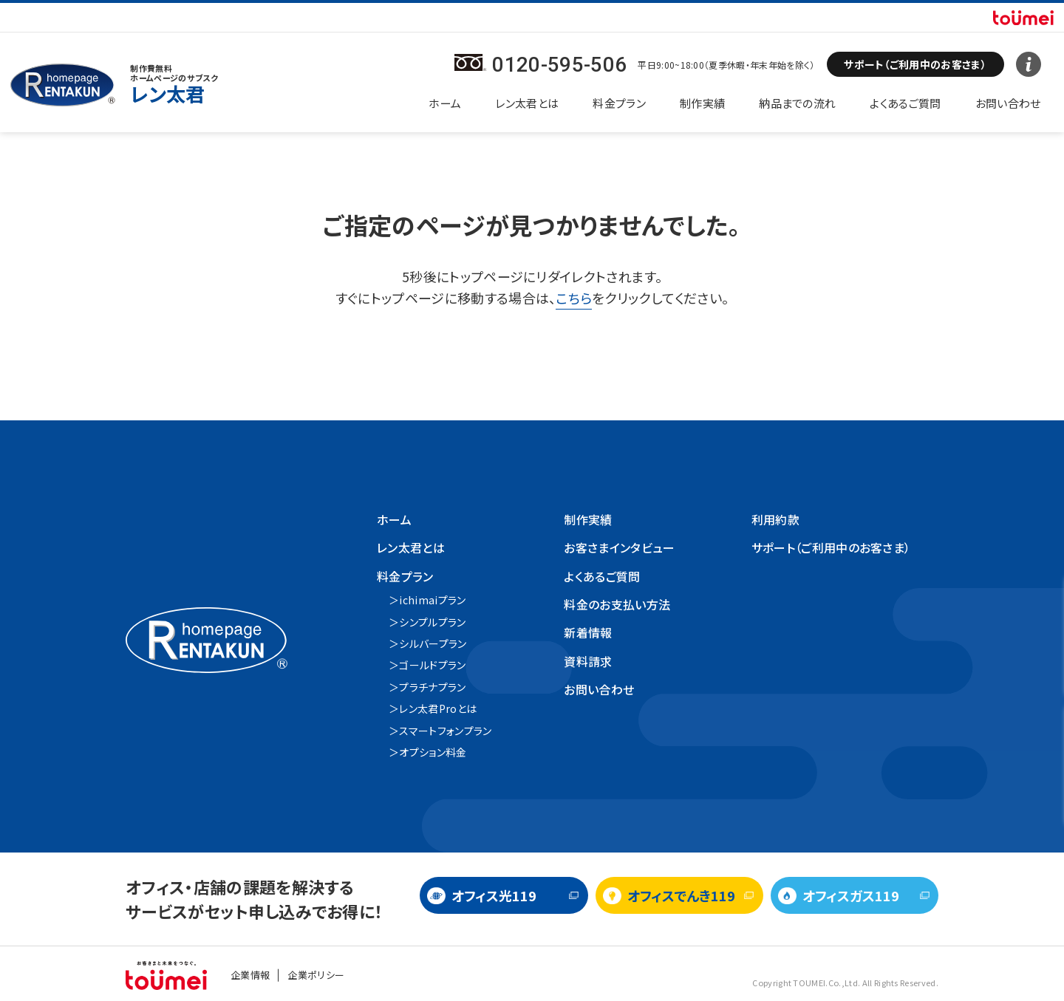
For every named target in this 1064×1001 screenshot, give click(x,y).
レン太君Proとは (438, 708)
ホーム (445, 103)
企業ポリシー (315, 975)
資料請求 (588, 661)
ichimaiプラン (432, 599)
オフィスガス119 (850, 895)
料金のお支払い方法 (617, 604)
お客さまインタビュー (619, 547)
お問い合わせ (1008, 103)
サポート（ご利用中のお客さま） (831, 547)
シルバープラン (432, 643)
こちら (574, 297)
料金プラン (619, 103)
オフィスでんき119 (681, 895)
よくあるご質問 (905, 103)
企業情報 (250, 975)
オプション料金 (432, 752)
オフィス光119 (493, 895)
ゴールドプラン (432, 664)
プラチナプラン (432, 687)
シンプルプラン (432, 622)
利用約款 (775, 519)
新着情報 (588, 632)
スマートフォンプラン (445, 730)
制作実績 (702, 103)
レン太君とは (527, 103)
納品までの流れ (797, 103)
